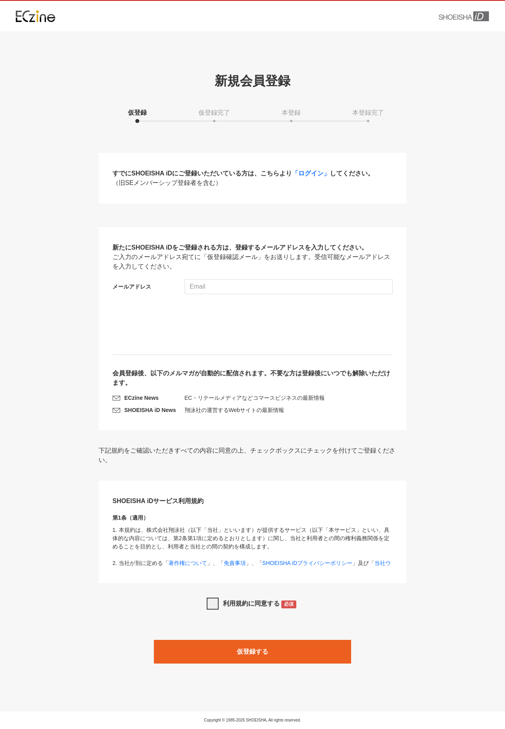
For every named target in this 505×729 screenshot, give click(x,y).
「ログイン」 (311, 173)
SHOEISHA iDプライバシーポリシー (307, 563)
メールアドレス (131, 286)
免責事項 (235, 563)
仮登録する (252, 651)
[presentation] (252, 325)
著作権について (187, 563)
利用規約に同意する (260, 604)
